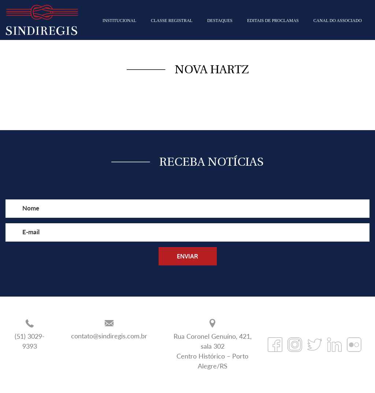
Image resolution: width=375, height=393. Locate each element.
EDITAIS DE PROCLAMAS (273, 20)
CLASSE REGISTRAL (172, 20)
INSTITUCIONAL (119, 20)
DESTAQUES (220, 20)
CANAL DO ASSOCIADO (337, 20)
